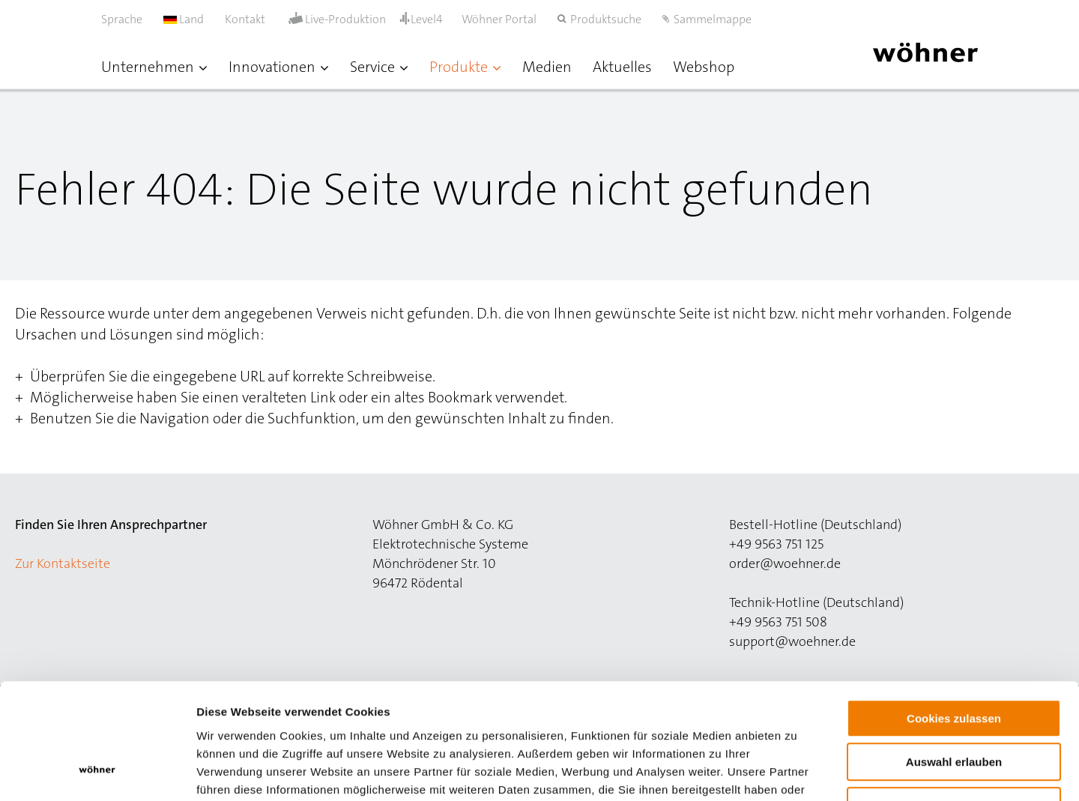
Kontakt (245, 19)
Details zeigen (797, 771)
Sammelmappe (713, 19)
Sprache (121, 19)
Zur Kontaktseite (62, 563)
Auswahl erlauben (954, 662)
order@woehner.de (785, 563)
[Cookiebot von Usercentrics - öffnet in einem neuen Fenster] (97, 772)
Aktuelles (622, 66)
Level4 (427, 19)
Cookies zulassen (954, 617)
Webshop (703, 66)
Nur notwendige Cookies (954, 705)
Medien (547, 66)
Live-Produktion (345, 19)
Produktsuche (605, 19)
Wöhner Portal (499, 19)
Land (183, 19)
